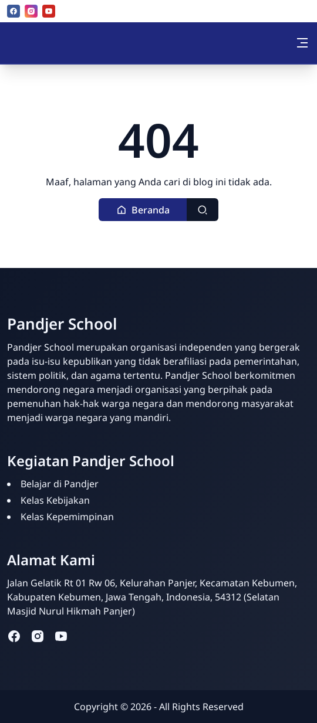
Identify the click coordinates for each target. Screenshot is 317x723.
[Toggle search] (202, 209)
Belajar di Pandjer (60, 483)
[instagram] (31, 11)
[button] (143, 209)
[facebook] (13, 11)
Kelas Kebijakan (55, 500)
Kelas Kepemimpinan (67, 516)
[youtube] (48, 11)
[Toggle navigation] (302, 42)
